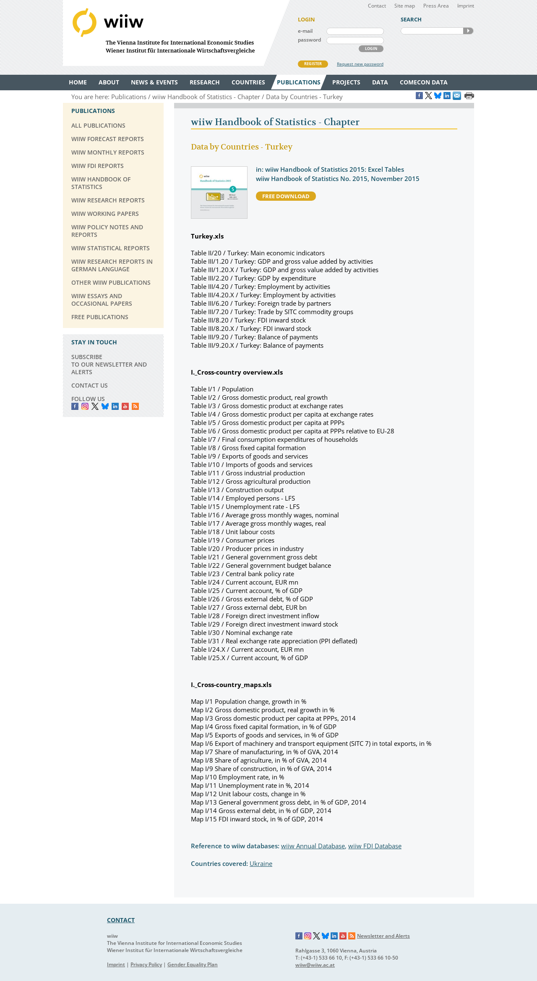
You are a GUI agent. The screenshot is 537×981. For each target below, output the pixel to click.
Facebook (74, 406)
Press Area (436, 5)
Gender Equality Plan (192, 964)
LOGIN (371, 48)
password (309, 39)
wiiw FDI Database (374, 846)
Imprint (465, 5)
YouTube (125, 406)
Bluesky (105, 406)
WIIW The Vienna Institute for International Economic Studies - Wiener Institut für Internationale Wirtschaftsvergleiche (176, 33)
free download (286, 196)
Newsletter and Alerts (383, 935)
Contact (377, 5)
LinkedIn (115, 406)
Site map (404, 5)
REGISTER (313, 63)
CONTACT (121, 920)
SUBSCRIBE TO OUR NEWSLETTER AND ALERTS (109, 364)
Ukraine (261, 863)
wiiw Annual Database (313, 846)
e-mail (305, 30)
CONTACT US (89, 385)
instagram (85, 406)
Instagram (308, 936)
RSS (135, 406)
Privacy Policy (146, 964)
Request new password (360, 64)
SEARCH (468, 31)
